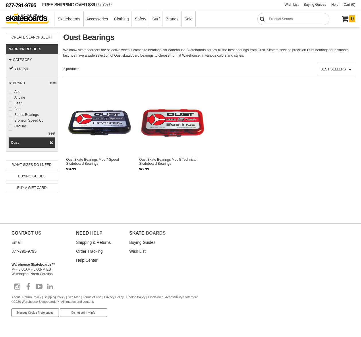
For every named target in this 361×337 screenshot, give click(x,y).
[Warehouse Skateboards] (30, 19)
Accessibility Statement (181, 297)
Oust (15, 143)
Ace (17, 92)
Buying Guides (315, 5)
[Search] (293, 19)
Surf (156, 19)
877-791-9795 (21, 5)
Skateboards (69, 19)
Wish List (292, 5)
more (53, 83)
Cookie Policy (136, 297)
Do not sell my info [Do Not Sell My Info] (84, 312)
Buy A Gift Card (32, 188)
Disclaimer (155, 297)
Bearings (21, 68)
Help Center (87, 260)
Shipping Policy (54, 297)
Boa (17, 109)
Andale (19, 97)
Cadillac (20, 126)
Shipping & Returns (93, 242)
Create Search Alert (31, 37)
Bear (18, 103)
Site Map (74, 297)
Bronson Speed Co (28, 120)
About (15, 297)
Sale (188, 19)
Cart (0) (349, 5)
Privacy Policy (113, 297)
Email (16, 242)
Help (335, 5)
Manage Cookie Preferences (35, 312)
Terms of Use (92, 297)
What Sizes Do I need (32, 165)
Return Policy (31, 297)
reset (51, 133)
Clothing (121, 19)
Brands (172, 19)
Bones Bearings (26, 115)
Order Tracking (89, 251)
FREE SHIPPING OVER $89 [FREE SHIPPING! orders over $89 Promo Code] (76, 4)
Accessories (97, 19)
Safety (140, 19)
